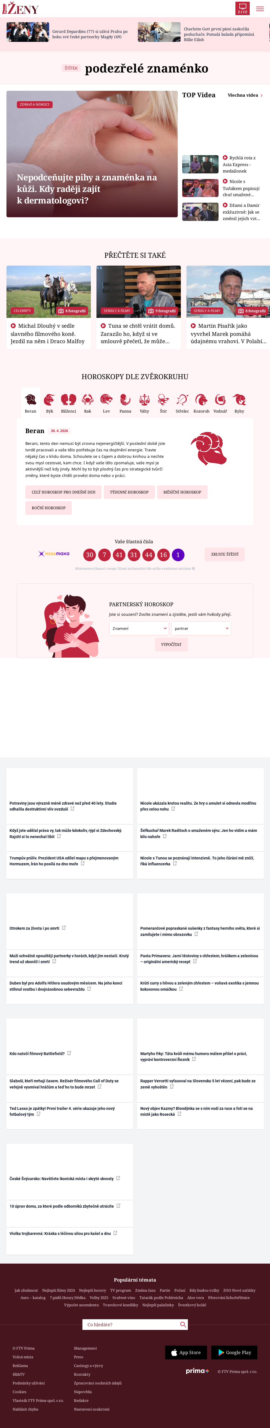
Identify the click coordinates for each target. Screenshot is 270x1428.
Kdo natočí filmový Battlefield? (40, 1053)
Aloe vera (195, 1297)
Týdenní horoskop (129, 492)
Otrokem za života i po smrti (38, 928)
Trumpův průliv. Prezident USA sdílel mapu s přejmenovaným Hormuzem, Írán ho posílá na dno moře (64, 861)
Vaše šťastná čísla (134, 541)
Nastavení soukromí (91, 1409)
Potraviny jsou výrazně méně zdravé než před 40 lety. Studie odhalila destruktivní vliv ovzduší (63, 806)
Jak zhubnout (26, 1290)
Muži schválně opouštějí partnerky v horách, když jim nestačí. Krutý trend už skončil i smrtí (69, 959)
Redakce (81, 1400)
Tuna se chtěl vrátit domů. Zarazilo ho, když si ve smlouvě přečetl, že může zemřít (138, 337)
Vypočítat (168, 642)
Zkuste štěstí (224, 554)
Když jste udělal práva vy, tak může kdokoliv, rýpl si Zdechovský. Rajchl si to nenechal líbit (66, 833)
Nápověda (83, 1391)
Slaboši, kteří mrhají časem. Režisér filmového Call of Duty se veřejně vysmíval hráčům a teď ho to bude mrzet (64, 1084)
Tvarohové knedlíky (120, 1304)
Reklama (20, 1365)
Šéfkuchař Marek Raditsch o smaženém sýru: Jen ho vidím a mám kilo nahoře (198, 833)
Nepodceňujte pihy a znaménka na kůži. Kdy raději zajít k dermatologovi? (87, 188)
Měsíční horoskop (182, 492)
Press (78, 1356)
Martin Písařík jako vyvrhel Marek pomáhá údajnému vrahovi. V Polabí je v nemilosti (226, 337)
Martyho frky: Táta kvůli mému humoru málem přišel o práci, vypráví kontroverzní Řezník (193, 1056)
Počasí (179, 1290)
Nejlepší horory (92, 1290)
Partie (165, 1290)
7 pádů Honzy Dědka (68, 1297)
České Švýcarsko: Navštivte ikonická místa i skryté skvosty (65, 1178)
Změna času (145, 1290)
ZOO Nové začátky (239, 1290)
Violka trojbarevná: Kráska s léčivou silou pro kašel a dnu (63, 1233)
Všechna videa (243, 95)
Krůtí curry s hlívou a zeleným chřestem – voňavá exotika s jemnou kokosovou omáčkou (199, 986)
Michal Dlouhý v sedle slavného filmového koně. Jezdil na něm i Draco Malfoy (48, 333)
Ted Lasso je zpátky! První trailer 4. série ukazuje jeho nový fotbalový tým (62, 1111)
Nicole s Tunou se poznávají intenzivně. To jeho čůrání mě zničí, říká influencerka (197, 861)
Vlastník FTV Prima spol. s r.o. (38, 1400)
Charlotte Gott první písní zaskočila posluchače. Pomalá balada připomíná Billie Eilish (219, 34)
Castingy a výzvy (88, 1365)
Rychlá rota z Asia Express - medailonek (239, 164)
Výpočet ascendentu (81, 1304)
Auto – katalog (33, 1297)
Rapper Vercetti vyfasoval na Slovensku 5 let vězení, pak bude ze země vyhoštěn (198, 1084)
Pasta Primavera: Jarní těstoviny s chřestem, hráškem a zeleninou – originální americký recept (199, 959)
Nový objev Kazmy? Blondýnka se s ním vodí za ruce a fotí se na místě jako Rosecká (196, 1111)
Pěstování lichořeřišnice (229, 1297)
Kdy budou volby (204, 1290)
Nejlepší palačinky (158, 1304)
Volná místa (23, 1356)
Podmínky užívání (29, 1383)
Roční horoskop (49, 507)
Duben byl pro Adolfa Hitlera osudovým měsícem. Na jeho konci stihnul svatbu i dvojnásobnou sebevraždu (66, 986)
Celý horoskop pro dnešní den (63, 492)
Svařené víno (123, 1297)
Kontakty (82, 1374)
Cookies (19, 1391)
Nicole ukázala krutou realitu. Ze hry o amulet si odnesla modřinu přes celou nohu (198, 806)
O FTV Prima (24, 1348)
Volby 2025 (99, 1297)
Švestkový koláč (192, 1304)
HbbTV (19, 1374)
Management (85, 1348)
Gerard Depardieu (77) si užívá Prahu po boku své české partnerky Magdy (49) (90, 34)
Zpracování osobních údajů (98, 1383)
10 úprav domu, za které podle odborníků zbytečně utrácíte (65, 1206)
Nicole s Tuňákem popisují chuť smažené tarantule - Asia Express (241, 194)
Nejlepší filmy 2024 (58, 1290)
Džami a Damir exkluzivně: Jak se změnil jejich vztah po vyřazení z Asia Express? (242, 218)
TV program (120, 1290)
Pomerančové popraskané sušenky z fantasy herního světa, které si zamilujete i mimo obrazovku (200, 931)
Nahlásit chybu (25, 1409)
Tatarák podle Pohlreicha (161, 1297)
